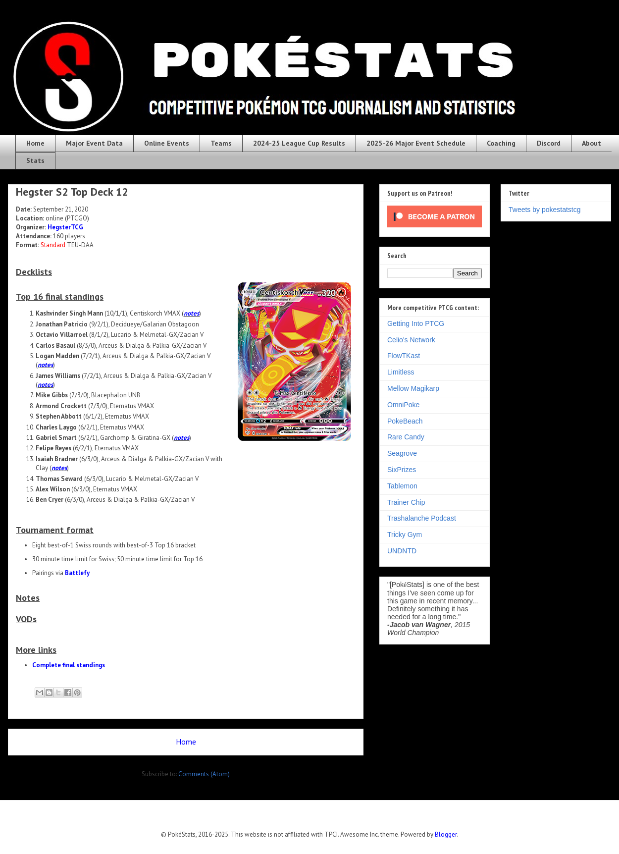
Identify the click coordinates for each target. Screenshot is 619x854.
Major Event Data (94, 143)
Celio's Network (411, 340)
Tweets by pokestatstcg (545, 210)
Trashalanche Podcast (421, 518)
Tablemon (402, 486)
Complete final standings (68, 665)
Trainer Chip (406, 502)
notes (191, 313)
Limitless (400, 372)
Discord (549, 143)
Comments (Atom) (204, 774)
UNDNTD (401, 551)
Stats (35, 160)
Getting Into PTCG (415, 323)
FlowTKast (403, 356)
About (591, 143)
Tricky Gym (404, 534)
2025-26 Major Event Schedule (415, 143)
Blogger (446, 834)
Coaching (501, 143)
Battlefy (77, 573)
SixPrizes (401, 470)
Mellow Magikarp (413, 388)
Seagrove (402, 453)
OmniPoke (403, 405)
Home (35, 143)
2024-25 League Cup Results (299, 143)
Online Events (166, 143)
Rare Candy (405, 437)
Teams (221, 143)
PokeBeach (405, 421)
